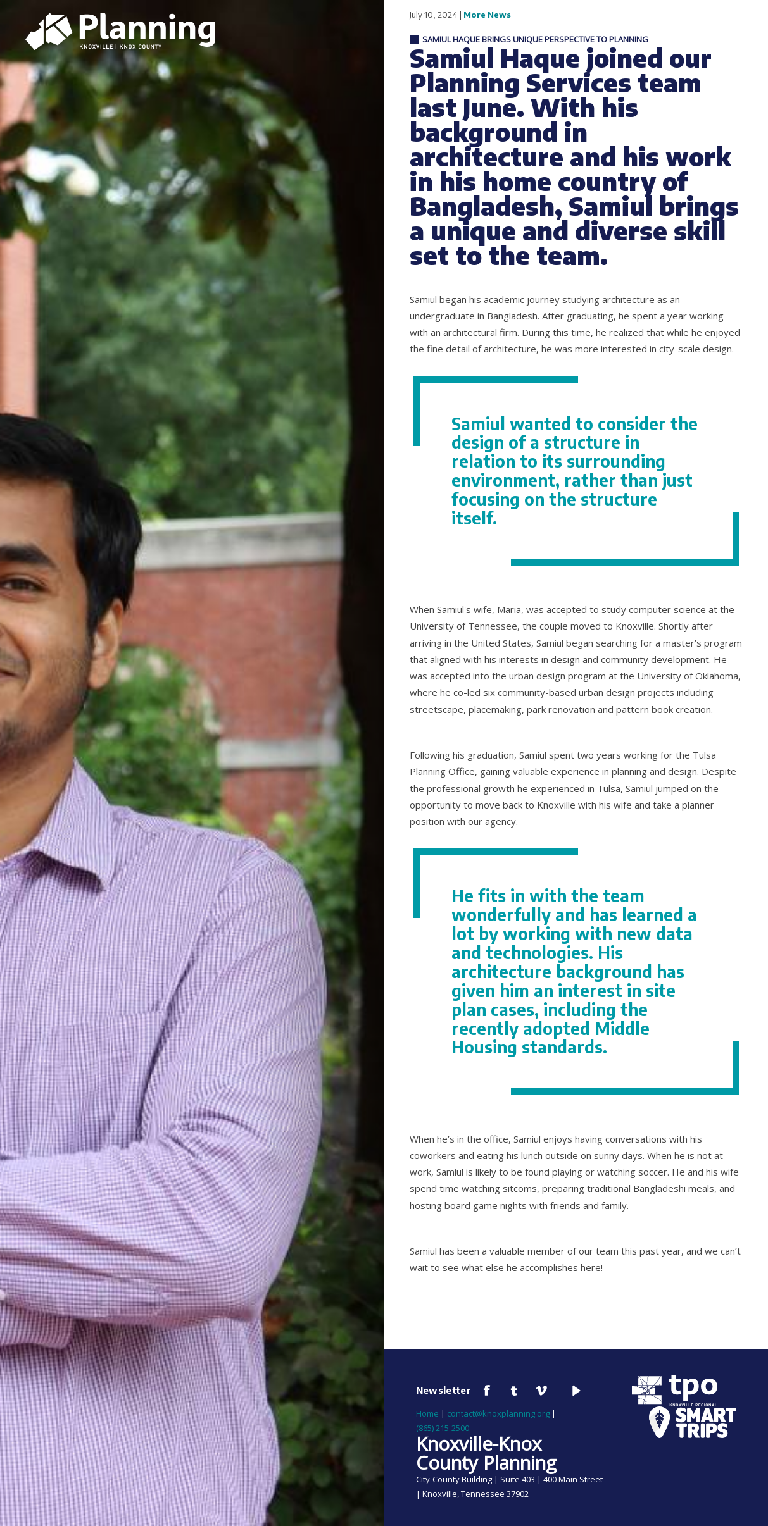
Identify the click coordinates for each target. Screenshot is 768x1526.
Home (427, 1413)
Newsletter (444, 1390)
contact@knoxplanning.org (498, 1413)
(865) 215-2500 (442, 1428)
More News (487, 14)
